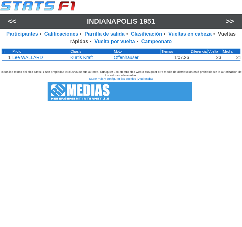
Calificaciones (61, 34)
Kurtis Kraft (81, 57)
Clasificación (146, 34)
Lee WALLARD (27, 57)
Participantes (22, 34)
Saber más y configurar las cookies (112, 78)
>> (230, 21)
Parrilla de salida (104, 34)
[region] (121, 56)
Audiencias (145, 78)
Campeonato (156, 41)
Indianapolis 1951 (121, 21)
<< (12, 21)
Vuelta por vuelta (115, 41)
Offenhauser (126, 57)
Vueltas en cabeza (189, 34)
